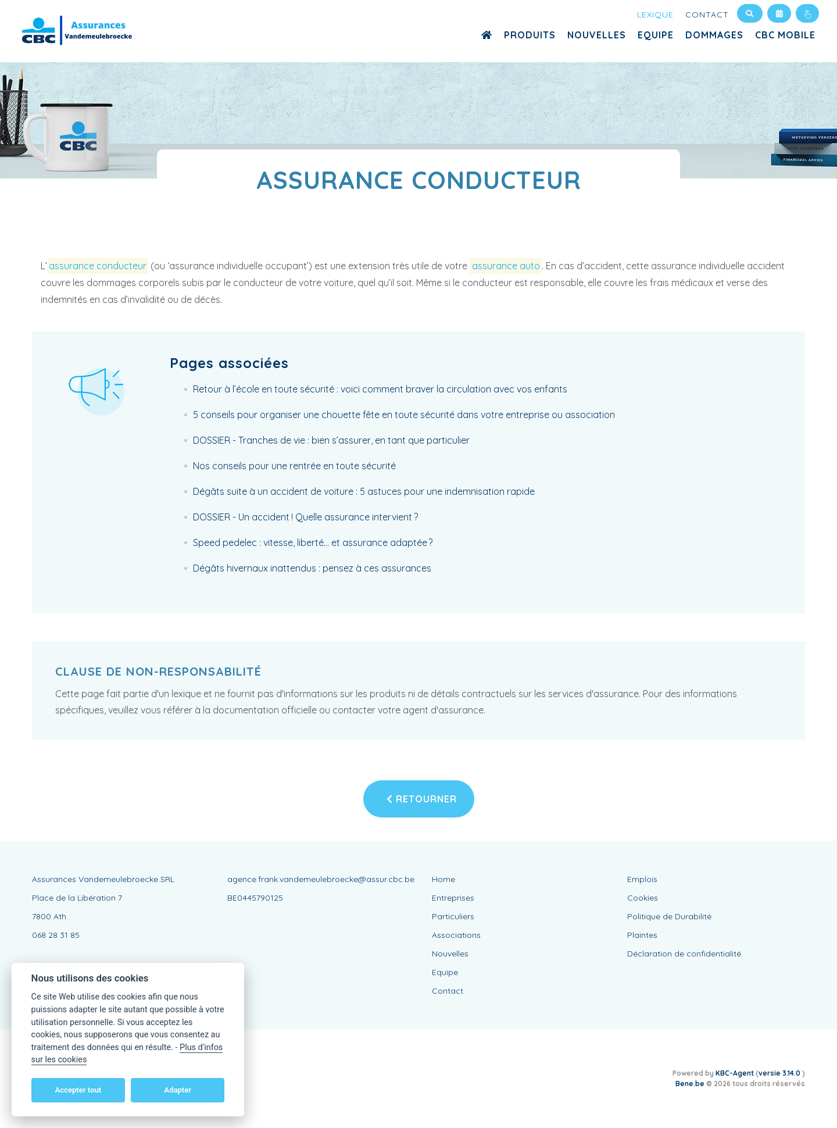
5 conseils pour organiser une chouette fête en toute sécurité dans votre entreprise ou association (404, 414)
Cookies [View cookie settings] (642, 898)
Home (443, 879)
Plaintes (642, 935)
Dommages (714, 35)
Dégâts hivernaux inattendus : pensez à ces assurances (312, 568)
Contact (707, 14)
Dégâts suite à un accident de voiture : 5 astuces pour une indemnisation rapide (364, 491)
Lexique (655, 14)
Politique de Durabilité (669, 916)
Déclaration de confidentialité (684, 953)
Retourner (422, 799)
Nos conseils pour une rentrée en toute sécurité (294, 466)
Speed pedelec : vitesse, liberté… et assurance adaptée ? (312, 542)
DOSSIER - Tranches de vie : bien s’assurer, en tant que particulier (331, 440)
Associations (456, 935)
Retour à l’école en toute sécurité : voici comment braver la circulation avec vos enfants (380, 389)
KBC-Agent (735, 1073)
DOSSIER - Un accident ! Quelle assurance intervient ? (305, 517)
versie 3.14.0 (780, 1073)
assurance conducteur (97, 266)
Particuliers (453, 916)
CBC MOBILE (785, 35)
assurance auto (506, 266)
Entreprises (453, 898)
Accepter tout (78, 1090)
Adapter (177, 1090)
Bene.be (689, 1083)
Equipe (656, 35)
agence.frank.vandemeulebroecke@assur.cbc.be (320, 879)
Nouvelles (596, 35)
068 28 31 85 (56, 935)
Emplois (642, 879)
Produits (530, 35)
